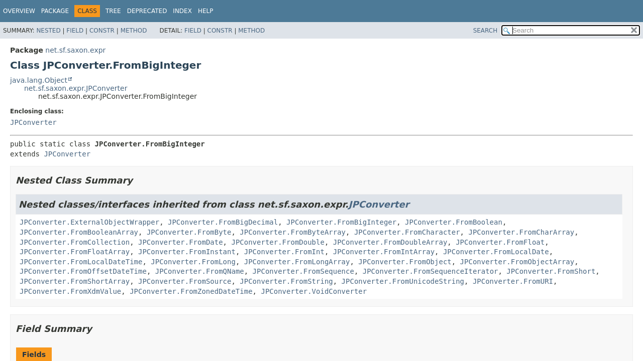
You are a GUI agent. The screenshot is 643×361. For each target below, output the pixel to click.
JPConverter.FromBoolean (453, 222)
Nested (48, 30)
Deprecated (147, 11)
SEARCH (485, 30)
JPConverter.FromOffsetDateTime (83, 271)
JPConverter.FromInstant (187, 252)
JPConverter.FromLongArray (297, 262)
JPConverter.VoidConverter (314, 291)
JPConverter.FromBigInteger (341, 222)
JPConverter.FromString (286, 281)
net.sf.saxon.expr (75, 50)
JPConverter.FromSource (184, 281)
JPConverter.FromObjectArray (517, 262)
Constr (102, 30)
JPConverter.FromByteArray (293, 232)
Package (55, 11)
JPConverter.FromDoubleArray (390, 242)
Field (74, 30)
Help (205, 11)
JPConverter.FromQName (199, 271)
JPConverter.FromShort (550, 271)
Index (182, 11)
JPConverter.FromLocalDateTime (81, 262)
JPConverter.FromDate (180, 242)
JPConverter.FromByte (189, 232)
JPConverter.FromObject (404, 262)
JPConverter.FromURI (513, 281)
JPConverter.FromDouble (277, 242)
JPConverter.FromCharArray (521, 232)
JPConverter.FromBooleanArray (79, 232)
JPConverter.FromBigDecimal (223, 222)
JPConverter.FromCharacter (407, 232)
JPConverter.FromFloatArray (75, 252)
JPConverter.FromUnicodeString (403, 281)
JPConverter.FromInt (284, 252)
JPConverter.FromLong (193, 262)
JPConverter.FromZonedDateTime (191, 291)
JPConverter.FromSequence (303, 271)
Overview (19, 11)
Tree (113, 11)
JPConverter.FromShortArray (75, 281)
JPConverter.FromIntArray (384, 252)
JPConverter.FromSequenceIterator (430, 271)
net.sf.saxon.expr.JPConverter (75, 88)
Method (134, 30)
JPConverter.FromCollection (75, 242)
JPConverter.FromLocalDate (496, 252)
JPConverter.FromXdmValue (70, 291)
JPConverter (33, 122)
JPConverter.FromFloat (500, 242)
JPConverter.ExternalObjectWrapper (89, 222)
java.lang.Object (38, 80)
